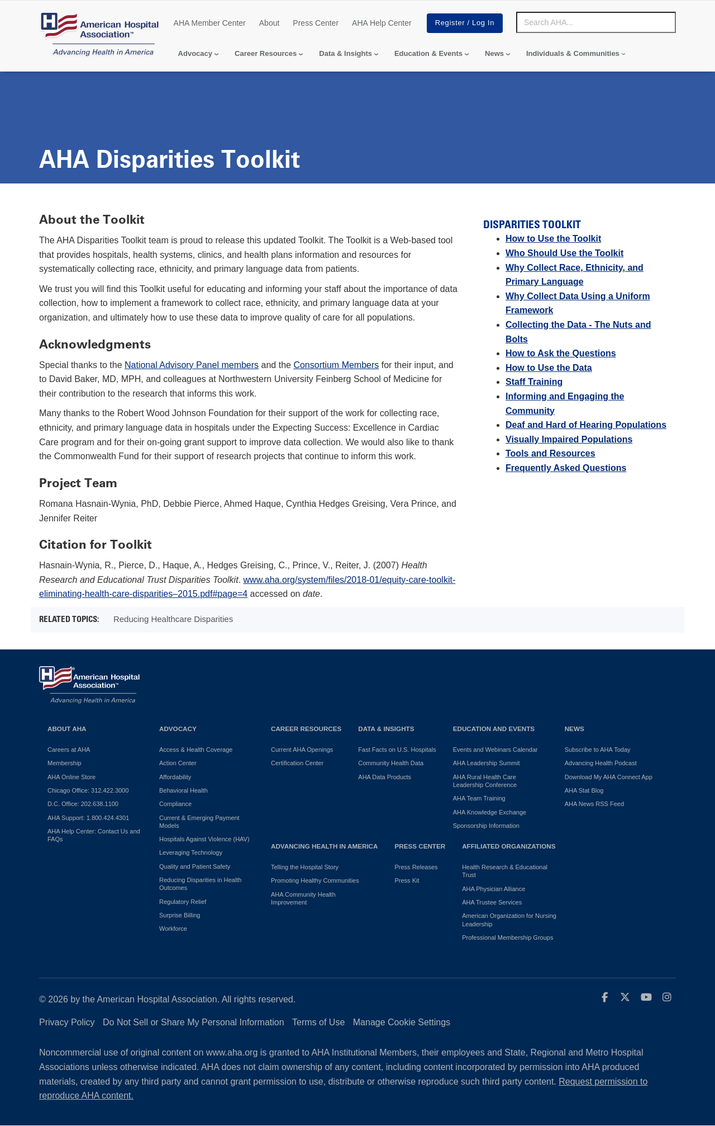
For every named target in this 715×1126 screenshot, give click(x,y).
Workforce (173, 928)
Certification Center (297, 763)
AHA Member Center (210, 22)
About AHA (67, 728)
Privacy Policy (67, 1022)
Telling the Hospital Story (305, 867)
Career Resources (266, 53)
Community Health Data (390, 763)
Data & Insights (345, 53)
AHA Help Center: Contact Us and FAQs (93, 835)
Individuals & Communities (572, 53)
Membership (64, 763)
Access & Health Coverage (195, 749)
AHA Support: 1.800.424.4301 (88, 817)
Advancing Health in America (324, 846)
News (494, 53)
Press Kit (406, 880)
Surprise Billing (179, 915)
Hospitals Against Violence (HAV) (204, 839)
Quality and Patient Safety (194, 866)
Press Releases (415, 867)
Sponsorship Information (486, 825)
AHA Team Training (479, 798)
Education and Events (494, 728)
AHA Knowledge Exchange (489, 812)
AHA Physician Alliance (493, 888)
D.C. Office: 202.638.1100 (82, 803)
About (269, 22)
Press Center (316, 22)
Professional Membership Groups (507, 937)
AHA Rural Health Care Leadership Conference (485, 781)
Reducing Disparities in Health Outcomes (200, 884)
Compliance (175, 803)
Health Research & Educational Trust (504, 871)
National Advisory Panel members (192, 365)
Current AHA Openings (302, 749)
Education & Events (428, 53)
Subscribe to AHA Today (598, 749)
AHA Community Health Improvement (303, 898)
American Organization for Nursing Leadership (509, 919)
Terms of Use (318, 1022)
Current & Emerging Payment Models (199, 821)
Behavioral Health (183, 790)
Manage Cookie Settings (401, 1022)
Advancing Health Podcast (601, 763)
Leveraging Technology (190, 852)
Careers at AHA (68, 749)
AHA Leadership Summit (486, 763)
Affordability (175, 777)
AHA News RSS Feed (594, 803)
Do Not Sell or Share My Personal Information (193, 1022)
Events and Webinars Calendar (495, 749)
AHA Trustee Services (492, 902)
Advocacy (195, 53)
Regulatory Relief (182, 901)
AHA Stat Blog (584, 790)
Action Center (178, 763)
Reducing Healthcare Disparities (173, 619)
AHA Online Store (71, 777)
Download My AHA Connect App (608, 777)
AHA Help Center (382, 22)
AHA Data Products (384, 777)
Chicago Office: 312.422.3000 (87, 790)
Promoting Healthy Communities (315, 880)
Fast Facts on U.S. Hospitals (397, 749)
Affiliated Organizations (508, 846)
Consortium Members (336, 365)
